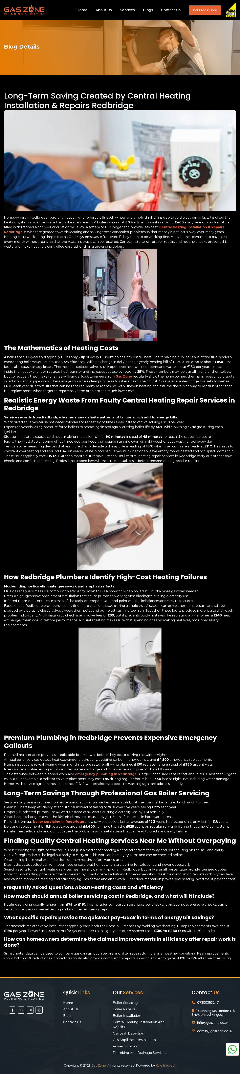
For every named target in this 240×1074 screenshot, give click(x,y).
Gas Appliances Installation (134, 1040)
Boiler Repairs (124, 1009)
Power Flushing (125, 1046)
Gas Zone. (98, 1065)
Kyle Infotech (166, 1065)
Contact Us (171, 10)
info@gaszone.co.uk (212, 1022)
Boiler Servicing (125, 1003)
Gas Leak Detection (128, 1033)
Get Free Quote (205, 10)
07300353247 (208, 1002)
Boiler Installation (127, 1016)
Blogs (148, 10)
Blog (67, 1016)
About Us (103, 10)
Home (82, 10)
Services (127, 10)
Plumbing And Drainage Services (139, 1053)
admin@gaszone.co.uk (215, 1031)
